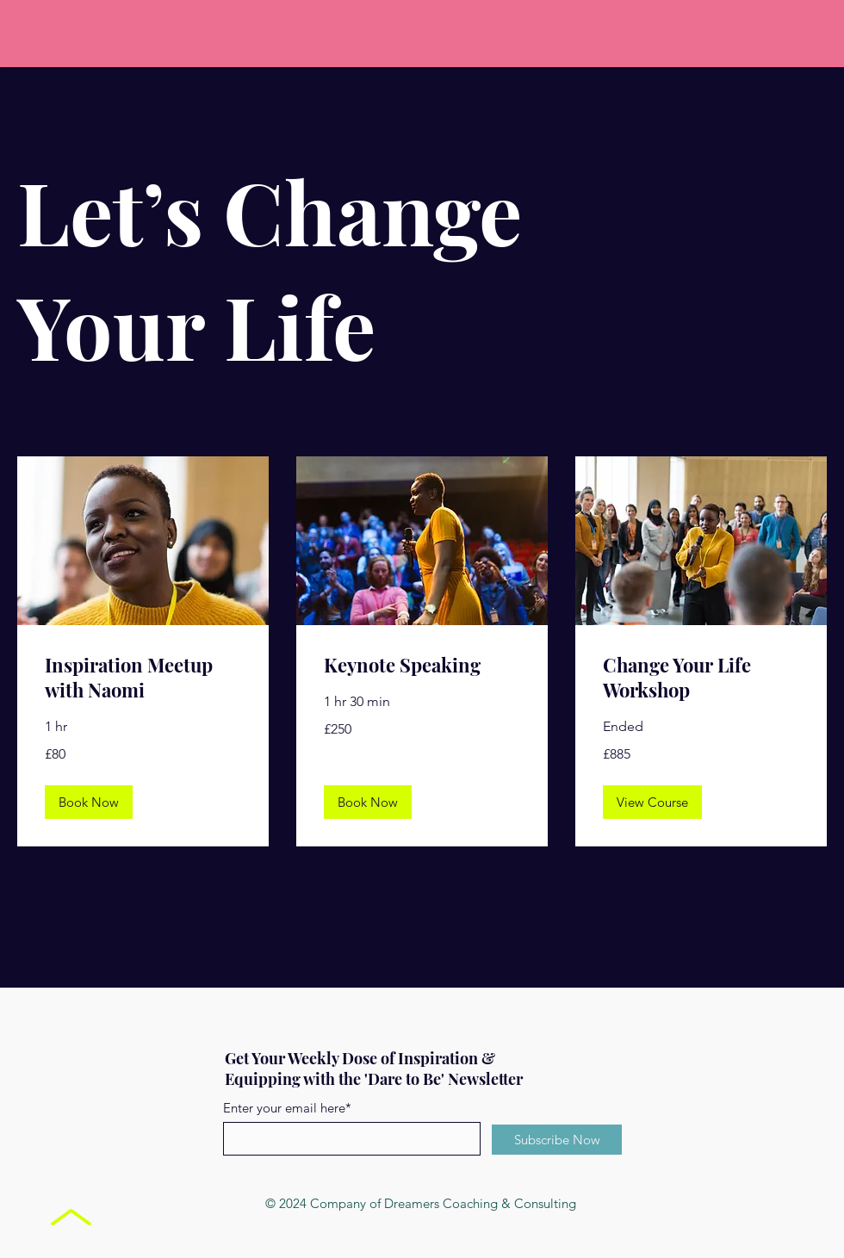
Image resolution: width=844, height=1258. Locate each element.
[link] (143, 678)
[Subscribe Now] (557, 1140)
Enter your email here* (287, 1107)
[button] (89, 802)
